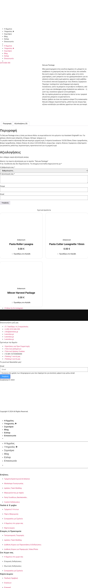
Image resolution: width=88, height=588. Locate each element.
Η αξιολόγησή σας (7, 173)
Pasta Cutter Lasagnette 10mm (66, 243)
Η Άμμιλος (8, 29)
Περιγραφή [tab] (7, 123)
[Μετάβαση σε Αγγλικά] (46, 44)
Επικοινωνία (9, 42)
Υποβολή (5, 376)
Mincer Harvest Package (21, 292)
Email (2, 193)
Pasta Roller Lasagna (21, 243)
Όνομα (2, 185)
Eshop (6, 39)
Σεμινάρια (8, 34)
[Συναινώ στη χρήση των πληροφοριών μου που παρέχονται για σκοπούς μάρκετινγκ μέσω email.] (0, 372)
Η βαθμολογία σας (7, 167)
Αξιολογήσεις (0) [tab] (20, 123)
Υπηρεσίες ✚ (9, 31)
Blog (6, 36)
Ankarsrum (21, 239)
